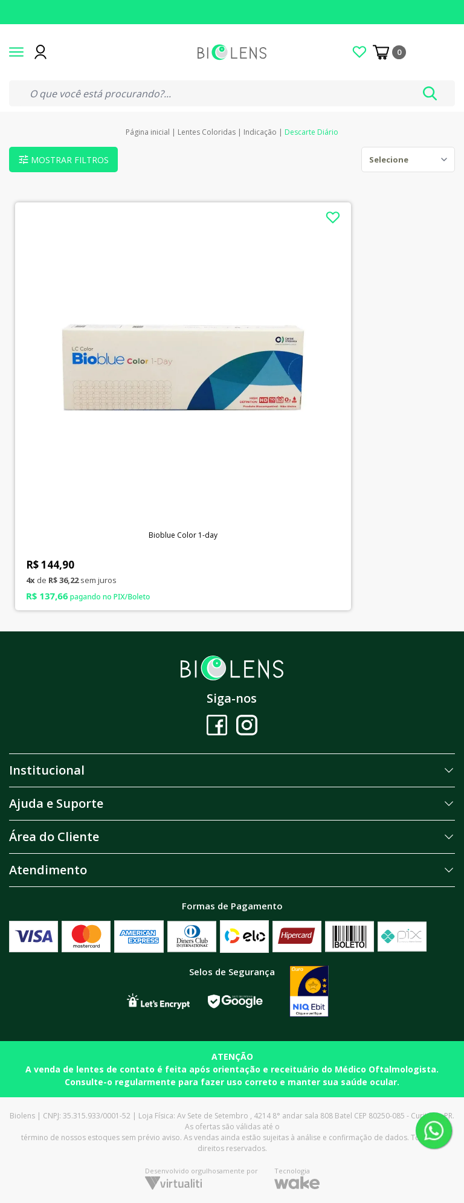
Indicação (260, 132)
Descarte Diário (311, 132)
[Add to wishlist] (333, 217)
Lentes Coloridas (207, 132)
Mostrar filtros (64, 160)
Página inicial (148, 132)
